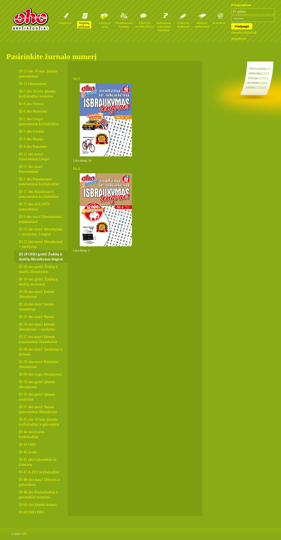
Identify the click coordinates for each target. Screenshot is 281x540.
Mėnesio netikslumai (202, 24)
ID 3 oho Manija (31, 139)
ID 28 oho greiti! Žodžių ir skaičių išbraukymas (38, 269)
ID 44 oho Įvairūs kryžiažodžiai (32, 434)
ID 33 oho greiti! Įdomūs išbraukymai (37, 384)
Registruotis (238, 38)
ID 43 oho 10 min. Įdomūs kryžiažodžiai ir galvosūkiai (39, 422)
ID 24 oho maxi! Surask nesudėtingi (36, 306)
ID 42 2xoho (28, 452)
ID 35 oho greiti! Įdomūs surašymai (37, 396)
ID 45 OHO (27, 444)
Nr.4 (76, 169)
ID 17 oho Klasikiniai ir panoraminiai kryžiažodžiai (39, 194)
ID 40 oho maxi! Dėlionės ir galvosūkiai (39, 482)
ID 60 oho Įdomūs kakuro (38, 505)
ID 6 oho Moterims (33, 111)
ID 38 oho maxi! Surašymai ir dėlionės (41, 351)
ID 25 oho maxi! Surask (36, 317)
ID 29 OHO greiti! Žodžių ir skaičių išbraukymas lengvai (41, 256)
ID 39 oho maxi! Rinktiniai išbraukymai (38, 364)
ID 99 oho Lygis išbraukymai (40, 374)
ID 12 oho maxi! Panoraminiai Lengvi (34, 156)
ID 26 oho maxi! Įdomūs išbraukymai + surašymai (37, 326)
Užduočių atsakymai (183, 24)
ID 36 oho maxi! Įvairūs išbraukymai (36, 294)
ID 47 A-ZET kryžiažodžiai (39, 472)
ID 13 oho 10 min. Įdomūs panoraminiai (38, 73)
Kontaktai (219, 23)
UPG (24, 534)
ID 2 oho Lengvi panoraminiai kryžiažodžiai (39, 121)
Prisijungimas (241, 5)
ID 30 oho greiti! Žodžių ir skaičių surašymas (38, 281)
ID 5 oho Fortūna (31, 131)
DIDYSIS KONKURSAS (144, 24)
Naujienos (64, 23)
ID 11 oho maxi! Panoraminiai (31, 169)
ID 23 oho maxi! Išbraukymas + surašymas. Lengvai (41, 231)
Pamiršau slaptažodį (243, 32)
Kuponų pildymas (84, 24)
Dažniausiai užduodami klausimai (163, 26)
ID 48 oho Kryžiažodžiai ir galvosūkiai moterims (38, 494)
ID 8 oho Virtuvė (31, 104)
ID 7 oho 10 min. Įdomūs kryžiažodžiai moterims (37, 93)
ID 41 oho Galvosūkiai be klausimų (38, 462)
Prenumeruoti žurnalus (123, 24)
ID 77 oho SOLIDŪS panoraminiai (34, 206)
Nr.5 (76, 79)
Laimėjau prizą (105, 24)
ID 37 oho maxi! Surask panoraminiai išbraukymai (38, 409)
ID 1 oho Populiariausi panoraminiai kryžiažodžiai (39, 181)
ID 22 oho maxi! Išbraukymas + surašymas (41, 244)
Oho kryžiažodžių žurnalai (30, 19)
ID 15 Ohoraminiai (33, 84)
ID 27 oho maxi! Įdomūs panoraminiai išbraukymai (38, 339)
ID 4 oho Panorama (33, 147)
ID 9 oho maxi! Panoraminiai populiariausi (40, 219)
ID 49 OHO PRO (31, 512)
